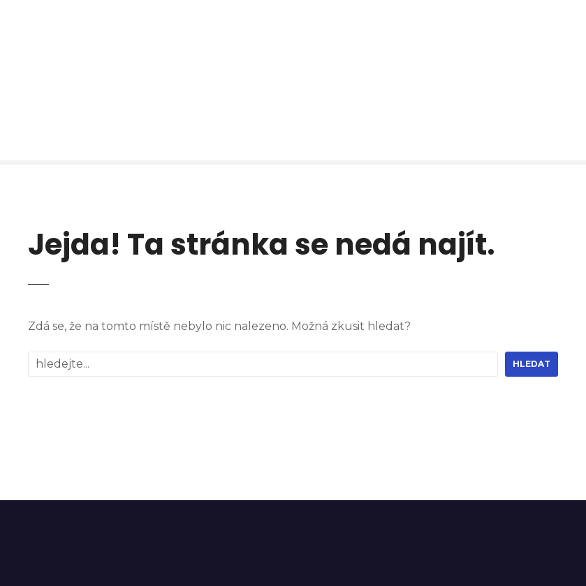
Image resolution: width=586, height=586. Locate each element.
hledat (531, 364)
